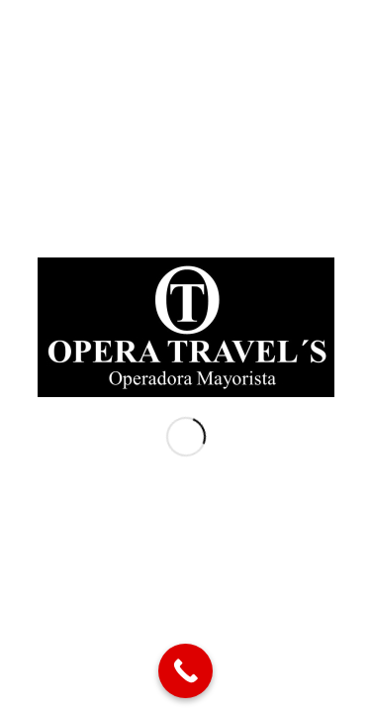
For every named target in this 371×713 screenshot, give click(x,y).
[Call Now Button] (185, 671)
